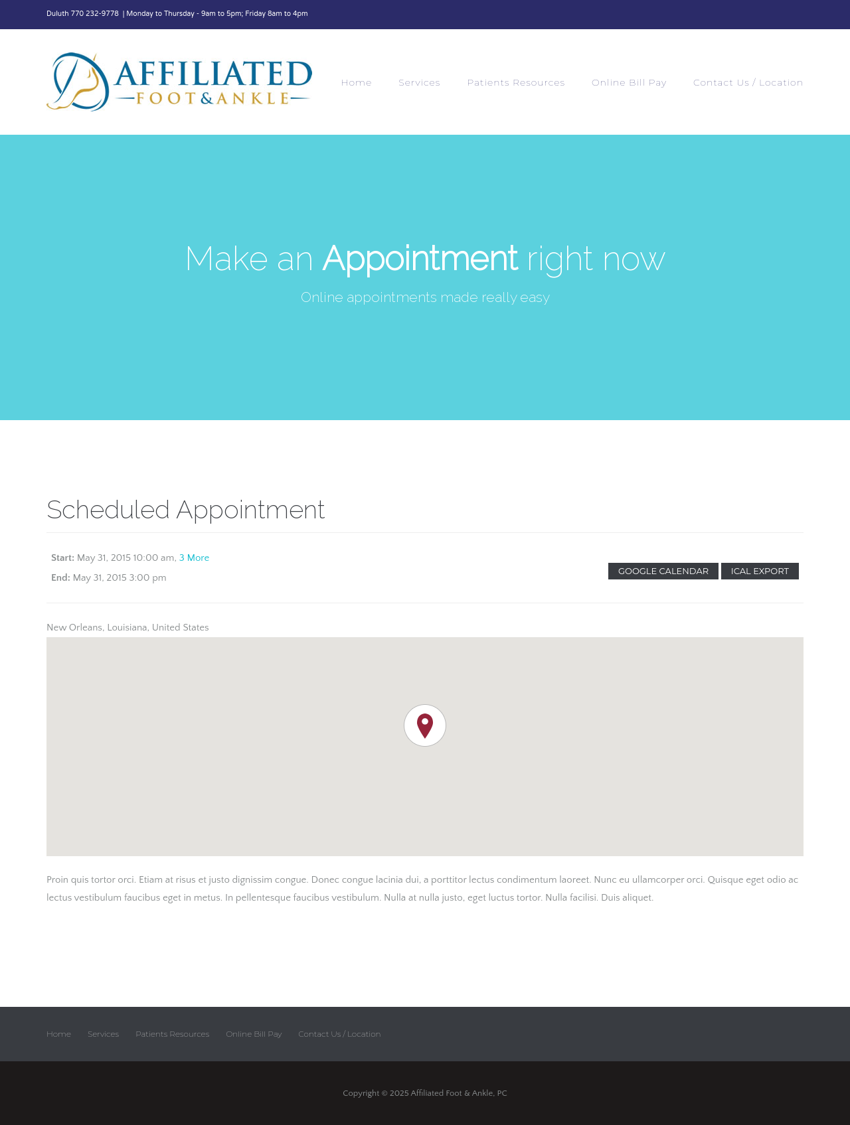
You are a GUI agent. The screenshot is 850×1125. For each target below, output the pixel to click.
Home (356, 82)
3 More (194, 557)
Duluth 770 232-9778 (83, 14)
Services (419, 82)
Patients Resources (516, 82)
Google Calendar (663, 570)
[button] (425, 725)
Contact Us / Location (748, 82)
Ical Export (760, 570)
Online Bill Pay (629, 82)
